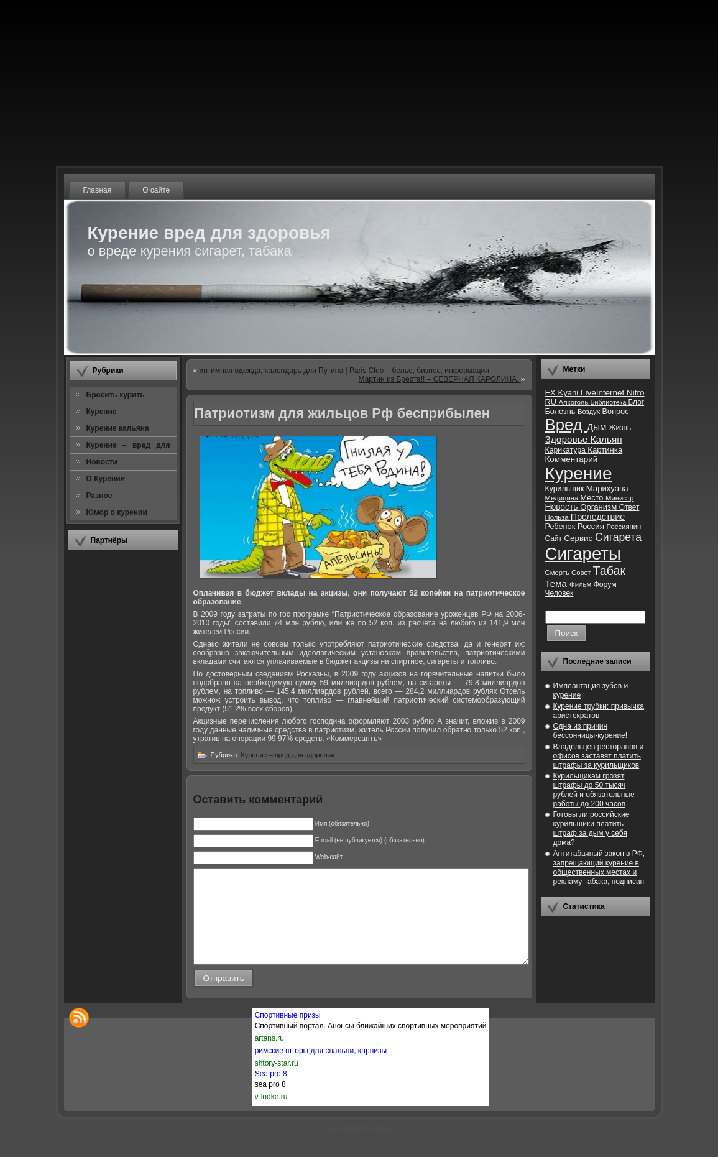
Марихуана (607, 488)
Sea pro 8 (271, 1092)
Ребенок (561, 526)
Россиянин (623, 526)
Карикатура (566, 450)
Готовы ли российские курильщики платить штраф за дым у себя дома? (591, 828)
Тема (557, 583)
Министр (619, 498)
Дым (598, 427)
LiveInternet (604, 392)
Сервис (579, 538)
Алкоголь (574, 402)
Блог (636, 402)
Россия (592, 526)
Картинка (604, 449)
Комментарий (571, 459)
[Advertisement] (123, 745)
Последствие (598, 517)
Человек (559, 593)
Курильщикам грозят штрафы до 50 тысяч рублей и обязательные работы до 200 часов (594, 790)
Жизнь (620, 427)
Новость (563, 507)
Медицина (563, 498)
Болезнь (561, 411)
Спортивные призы (288, 1034)
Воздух (590, 411)
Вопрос (615, 411)
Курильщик (565, 488)
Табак (609, 571)
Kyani (569, 392)
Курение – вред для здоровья (287, 754)
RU (552, 402)
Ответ (629, 507)
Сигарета (618, 537)
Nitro (635, 392)
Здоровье (568, 439)
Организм (599, 507)
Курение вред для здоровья (209, 232)
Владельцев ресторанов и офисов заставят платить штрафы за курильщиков (598, 756)
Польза (558, 517)
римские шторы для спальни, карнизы (321, 1069)
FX (551, 392)
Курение (578, 473)
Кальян (606, 439)
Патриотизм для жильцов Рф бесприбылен (342, 413)
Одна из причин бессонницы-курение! (590, 731)
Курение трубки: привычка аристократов (599, 711)
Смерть (558, 572)
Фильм (581, 584)
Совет (582, 572)
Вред (566, 424)
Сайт (554, 538)
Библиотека (609, 402)
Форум (604, 584)
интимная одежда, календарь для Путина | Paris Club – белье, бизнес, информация (344, 370)
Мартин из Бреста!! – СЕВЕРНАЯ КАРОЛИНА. (440, 379)
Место (593, 497)
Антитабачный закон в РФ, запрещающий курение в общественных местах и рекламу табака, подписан (599, 867)
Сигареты (583, 553)
